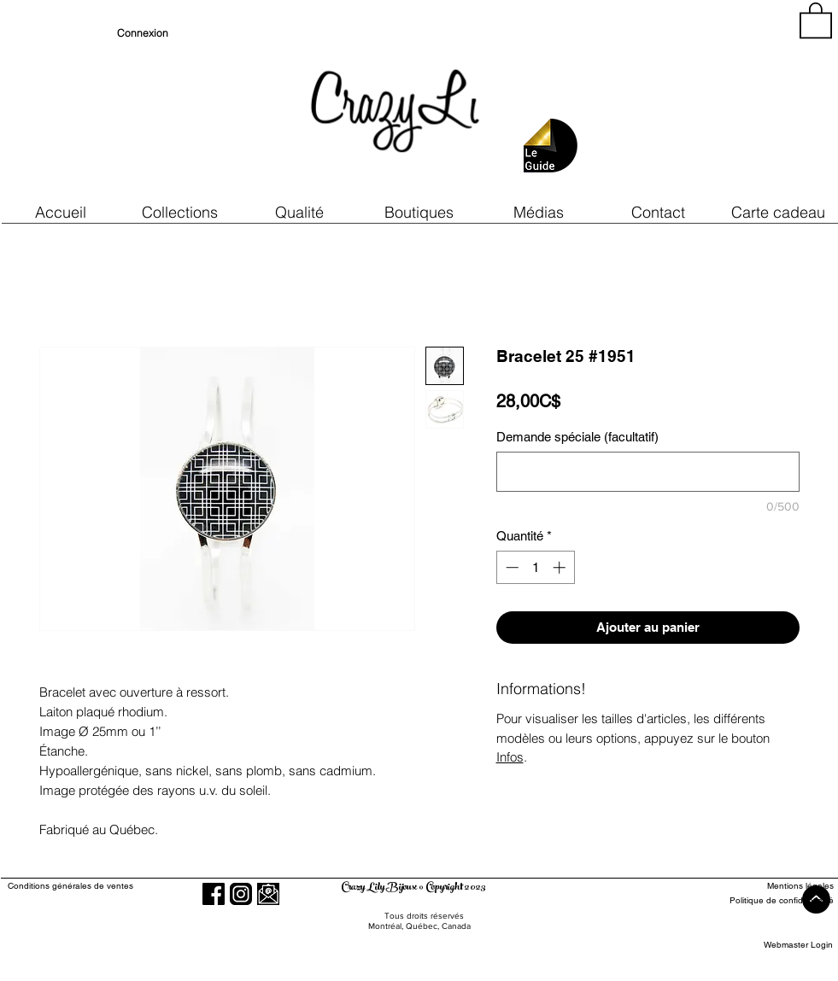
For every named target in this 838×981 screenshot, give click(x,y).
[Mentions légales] (771, 885)
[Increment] (560, 567)
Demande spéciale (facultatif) (577, 436)
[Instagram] (241, 894)
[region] (679, 102)
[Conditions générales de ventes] (119, 885)
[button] (300, 212)
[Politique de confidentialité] (771, 900)
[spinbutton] (535, 567)
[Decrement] (510, 567)
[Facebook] (213, 894)
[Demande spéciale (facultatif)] (648, 471)
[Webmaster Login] (798, 944)
